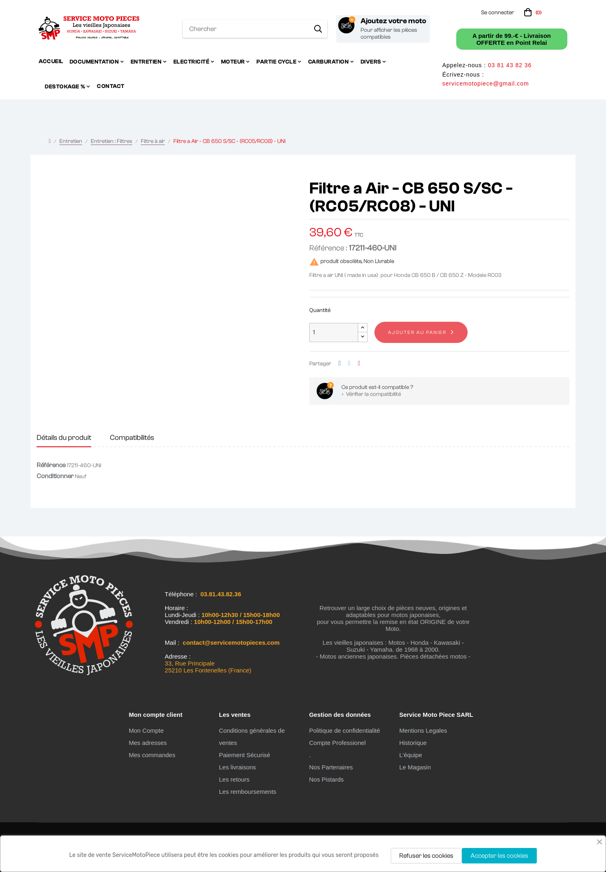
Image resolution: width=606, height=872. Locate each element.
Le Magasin (415, 767)
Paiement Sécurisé (244, 754)
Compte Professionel (337, 742)
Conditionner (55, 476)
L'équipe (410, 754)
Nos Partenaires (331, 767)
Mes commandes (152, 754)
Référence (51, 465)
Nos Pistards (326, 779)
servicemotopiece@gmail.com (485, 83)
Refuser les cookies (426, 855)
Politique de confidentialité (344, 730)
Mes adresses (147, 742)
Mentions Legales (423, 730)
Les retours (234, 779)
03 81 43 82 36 (510, 65)
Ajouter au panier (417, 332)
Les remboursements (247, 791)
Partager (340, 363)
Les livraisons (237, 767)
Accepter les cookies (499, 855)
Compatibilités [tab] (132, 437)
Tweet (349, 363)
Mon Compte (146, 730)
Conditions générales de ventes (252, 736)
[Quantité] (333, 332)
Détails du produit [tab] (64, 437)
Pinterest (359, 363)
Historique (413, 742)
